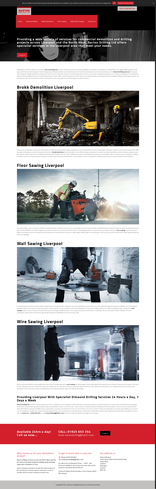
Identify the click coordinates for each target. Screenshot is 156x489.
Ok (114, 3)
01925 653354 (71, 457)
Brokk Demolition (76, 471)
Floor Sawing (87, 471)
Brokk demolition (58, 152)
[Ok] (153, 3)
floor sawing (121, 230)
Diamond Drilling (65, 471)
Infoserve (70, 485)
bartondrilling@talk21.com (79, 435)
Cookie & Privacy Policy (93, 485)
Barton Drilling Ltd (51, 70)
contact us (25, 413)
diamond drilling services (121, 72)
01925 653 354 (79, 431)
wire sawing (71, 384)
